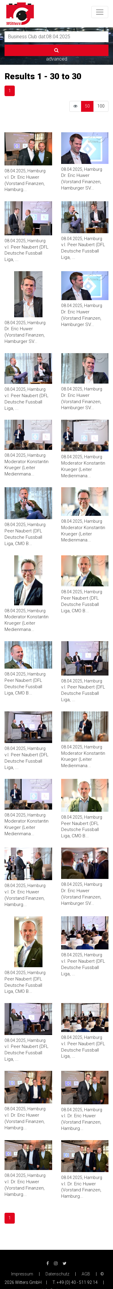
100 (101, 106)
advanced (56, 59)
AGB (86, 1274)
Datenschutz (57, 1274)
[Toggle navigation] (99, 12)
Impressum (22, 1274)
